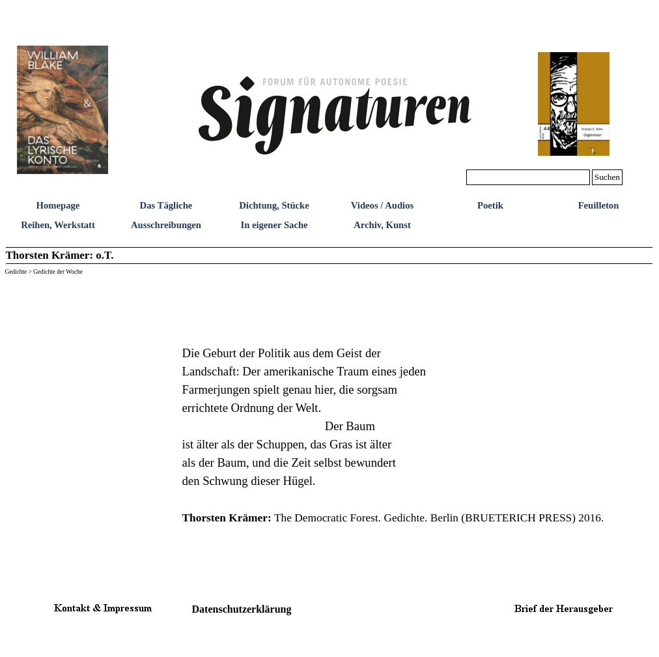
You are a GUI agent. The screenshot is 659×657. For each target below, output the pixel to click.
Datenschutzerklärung (242, 609)
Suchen (607, 177)
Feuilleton (598, 205)
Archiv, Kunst (382, 225)
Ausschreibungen (166, 225)
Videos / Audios (382, 205)
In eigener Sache (273, 225)
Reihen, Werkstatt (58, 225)
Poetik (490, 205)
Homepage (58, 205)
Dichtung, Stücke (274, 205)
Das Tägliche (166, 205)
